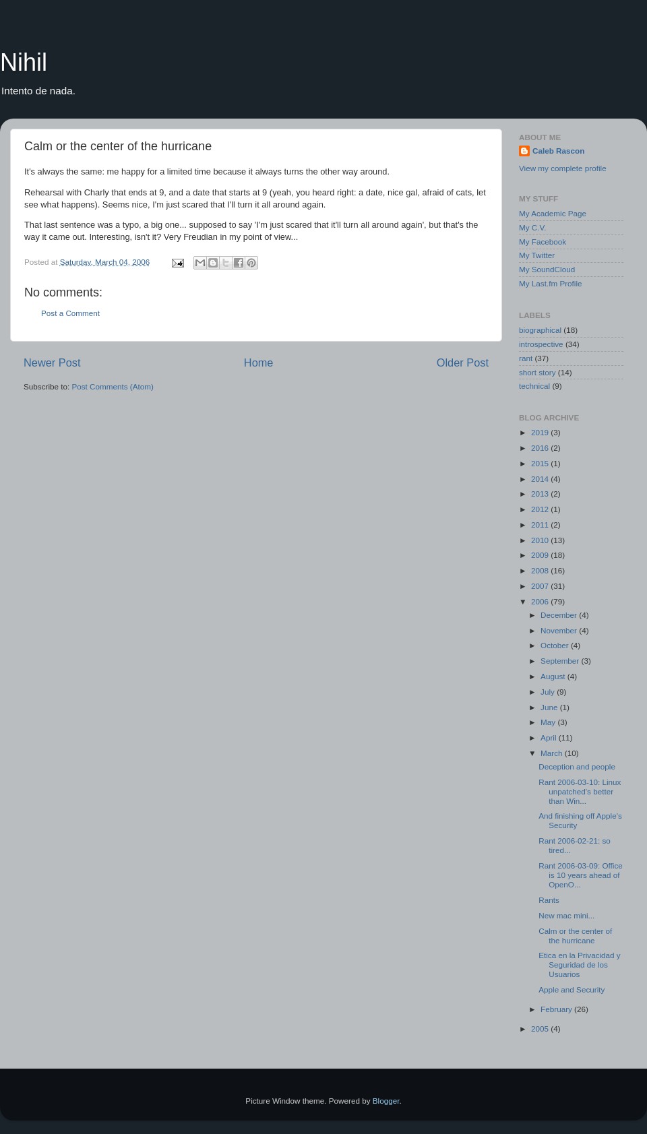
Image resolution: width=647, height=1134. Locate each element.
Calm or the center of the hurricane (575, 935)
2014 (541, 478)
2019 (541, 432)
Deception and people (576, 766)
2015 (541, 463)
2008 (541, 570)
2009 (541, 554)
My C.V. (532, 227)
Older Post (463, 362)
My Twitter (537, 255)
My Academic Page (552, 213)
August (554, 676)
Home (259, 362)
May (549, 722)
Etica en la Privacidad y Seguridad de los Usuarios (579, 964)
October (556, 645)
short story (537, 372)
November (560, 630)
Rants (548, 899)
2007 (541, 585)
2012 (541, 509)
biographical (540, 329)
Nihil (23, 62)
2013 (541, 493)
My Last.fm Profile (550, 283)
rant (525, 358)
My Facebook (542, 241)
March (553, 753)
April (550, 737)
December (560, 614)
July (549, 691)
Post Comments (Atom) (112, 386)
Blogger (386, 1100)
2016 (541, 447)
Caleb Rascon (558, 150)
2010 (541, 540)
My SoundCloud (547, 269)
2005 (541, 1028)
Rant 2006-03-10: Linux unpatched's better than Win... (579, 791)
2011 (541, 524)
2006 (541, 601)
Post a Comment (70, 313)
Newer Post (52, 362)
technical (534, 385)
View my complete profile (563, 168)
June (550, 707)
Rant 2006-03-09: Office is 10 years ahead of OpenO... (580, 875)
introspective (541, 344)
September (561, 660)
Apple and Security (571, 989)
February (557, 1009)
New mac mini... (566, 915)
